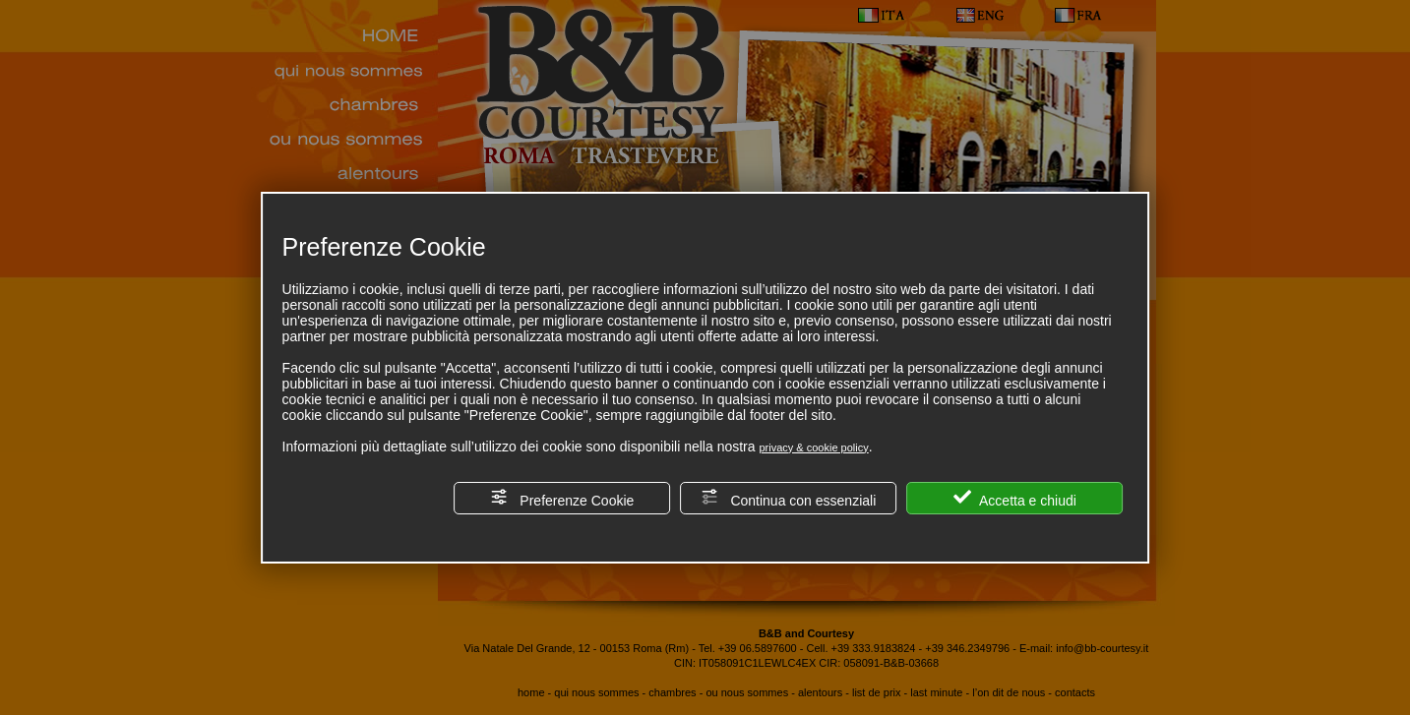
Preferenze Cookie (562, 498)
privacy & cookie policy (813, 447)
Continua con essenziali (789, 498)
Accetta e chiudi (1014, 498)
